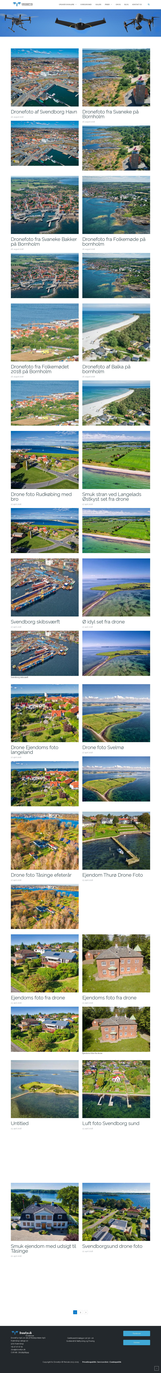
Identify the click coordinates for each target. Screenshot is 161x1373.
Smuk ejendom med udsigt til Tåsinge (43, 1248)
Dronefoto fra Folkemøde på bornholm (113, 241)
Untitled (20, 1123)
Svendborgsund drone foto (112, 1246)
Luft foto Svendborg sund (110, 1123)
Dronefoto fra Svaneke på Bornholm (110, 114)
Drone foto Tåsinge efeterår (41, 875)
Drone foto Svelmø (103, 747)
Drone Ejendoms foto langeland (34, 749)
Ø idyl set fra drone (103, 622)
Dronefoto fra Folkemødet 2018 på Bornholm (40, 369)
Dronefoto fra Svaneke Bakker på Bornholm (44, 241)
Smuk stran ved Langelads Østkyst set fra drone (111, 496)
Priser (107, 4)
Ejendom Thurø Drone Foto (112, 875)
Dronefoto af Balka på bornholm (106, 369)
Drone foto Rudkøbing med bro (41, 496)
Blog (126, 4)
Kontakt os (137, 4)
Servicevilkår (102, 1362)
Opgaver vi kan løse (66, 4)
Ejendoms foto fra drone (38, 997)
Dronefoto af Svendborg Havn (44, 112)
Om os (118, 4)
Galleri (98, 4)
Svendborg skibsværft (35, 622)
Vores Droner (85, 4)
